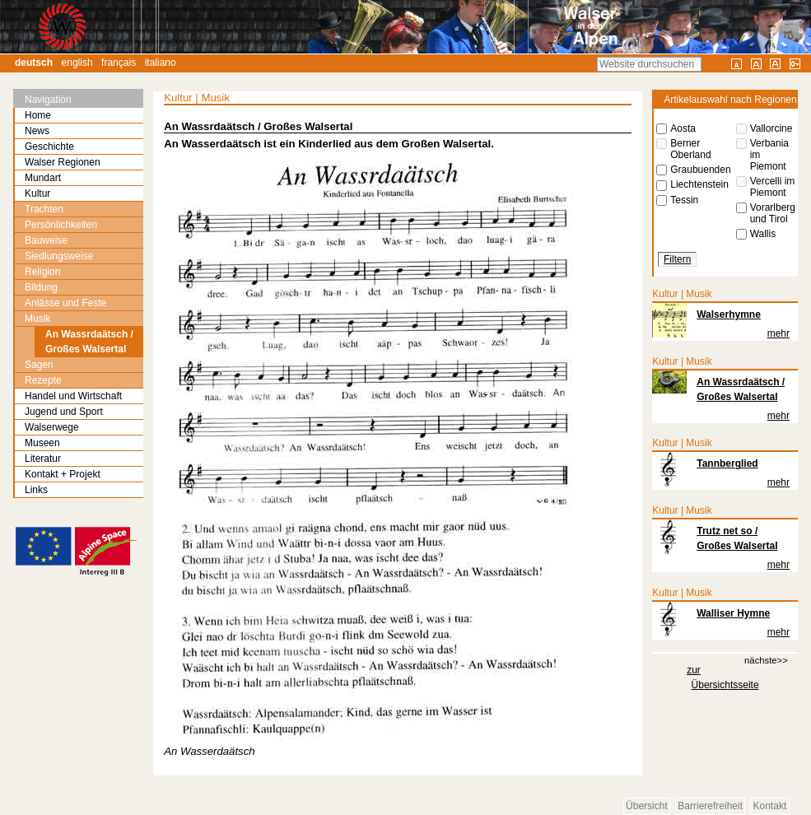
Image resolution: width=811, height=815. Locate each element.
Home (38, 115)
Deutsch (34, 62)
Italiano (160, 62)
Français (118, 62)
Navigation (48, 99)
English (77, 62)
